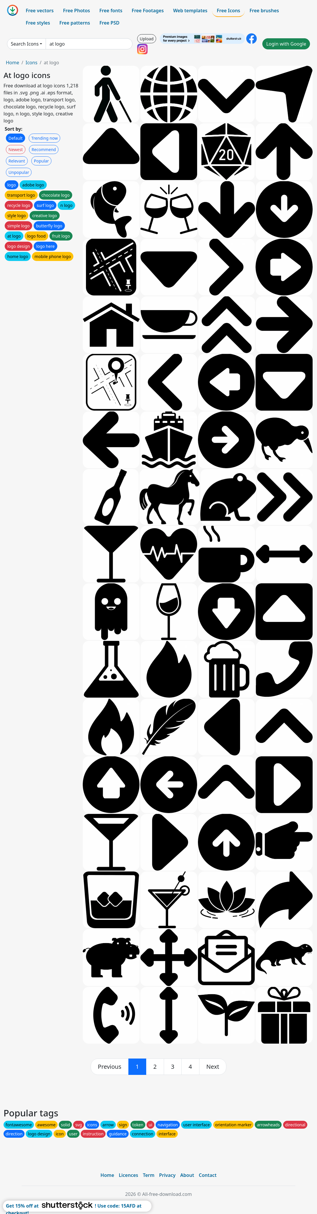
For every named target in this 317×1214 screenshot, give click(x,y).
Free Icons (228, 10)
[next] (213, 1067)
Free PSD (109, 23)
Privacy (167, 1175)
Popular (41, 161)
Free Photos (76, 10)
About (187, 1175)
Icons (31, 62)
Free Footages (148, 10)
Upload (147, 38)
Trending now (44, 138)
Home (12, 62)
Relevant (16, 161)
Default (15, 138)
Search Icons (25, 44)
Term (148, 1175)
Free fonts (111, 10)
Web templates (190, 10)
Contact (208, 1175)
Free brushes (264, 10)
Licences (128, 1175)
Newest (15, 149)
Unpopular (18, 172)
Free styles (38, 23)
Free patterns (74, 23)
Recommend (44, 149)
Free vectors (40, 10)
